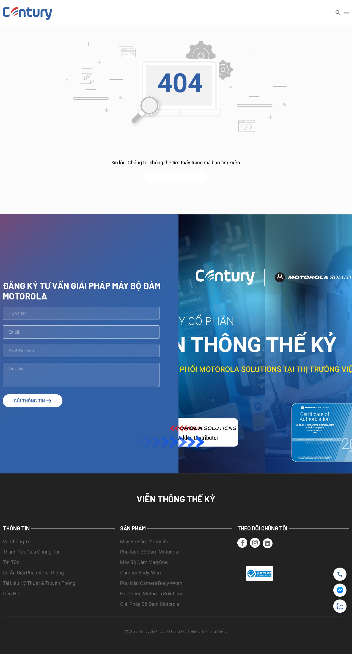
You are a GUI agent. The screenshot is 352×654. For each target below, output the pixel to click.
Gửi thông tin (32, 401)
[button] (346, 573)
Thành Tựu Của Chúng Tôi (31, 552)
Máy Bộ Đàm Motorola (144, 541)
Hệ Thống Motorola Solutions (152, 593)
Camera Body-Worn (141, 573)
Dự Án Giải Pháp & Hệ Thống (33, 573)
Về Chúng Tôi (17, 541)
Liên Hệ (11, 593)
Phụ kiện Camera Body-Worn (151, 583)
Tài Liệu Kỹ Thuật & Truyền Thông (39, 583)
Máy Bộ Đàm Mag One (144, 562)
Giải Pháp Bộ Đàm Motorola (149, 604)
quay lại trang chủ (176, 177)
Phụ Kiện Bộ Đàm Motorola (149, 552)
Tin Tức (11, 562)
